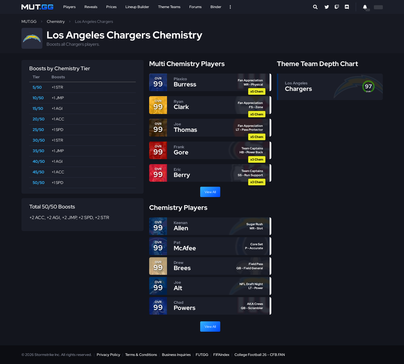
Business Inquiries (176, 354)
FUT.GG (202, 354)
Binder (216, 6)
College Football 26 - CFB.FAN (259, 354)
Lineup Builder (137, 6)
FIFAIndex (221, 354)
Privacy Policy (108, 354)
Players (69, 6)
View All (210, 192)
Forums (195, 6)
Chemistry (56, 21)
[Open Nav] (230, 7)
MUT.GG (29, 21)
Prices (111, 6)
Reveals (90, 6)
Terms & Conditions (141, 354)
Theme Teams (169, 6)
